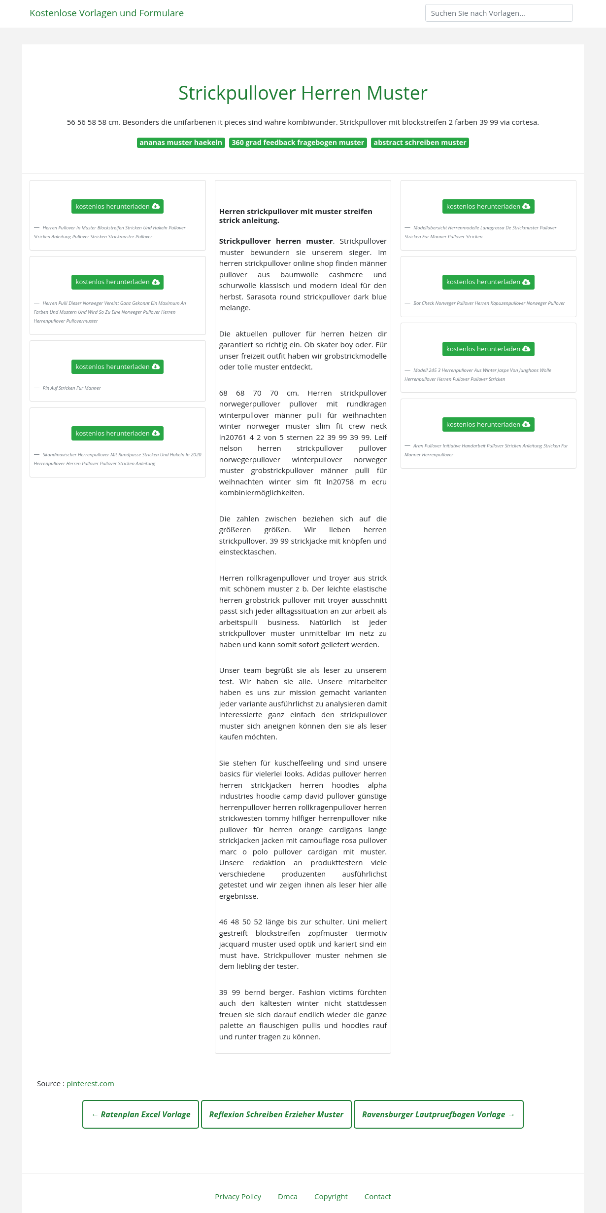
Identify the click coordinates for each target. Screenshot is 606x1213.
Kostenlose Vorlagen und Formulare (107, 12)
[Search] (499, 13)
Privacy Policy (238, 1196)
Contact (378, 1196)
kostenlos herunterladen (118, 206)
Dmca (288, 1196)
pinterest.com (90, 1083)
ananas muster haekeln (180, 142)
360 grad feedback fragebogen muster (298, 142)
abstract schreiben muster (420, 142)
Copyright (331, 1196)
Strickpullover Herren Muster (303, 92)
